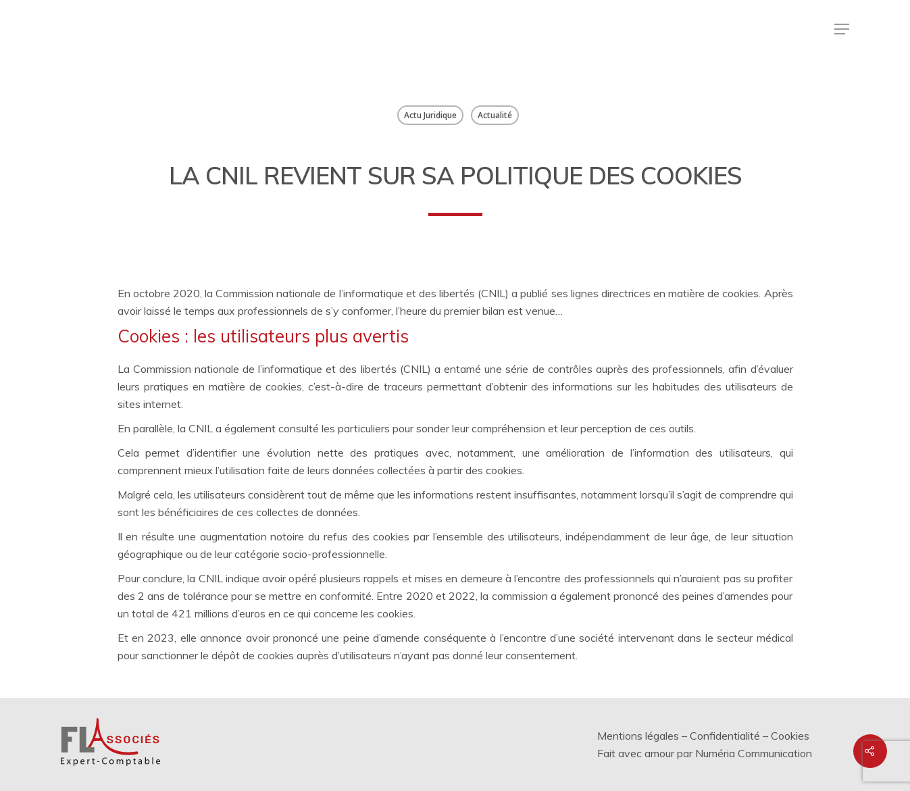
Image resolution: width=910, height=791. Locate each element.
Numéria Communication (753, 753)
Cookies (790, 735)
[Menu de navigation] (841, 29)
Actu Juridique (430, 115)
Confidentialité (725, 735)
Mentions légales (638, 735)
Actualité (495, 115)
